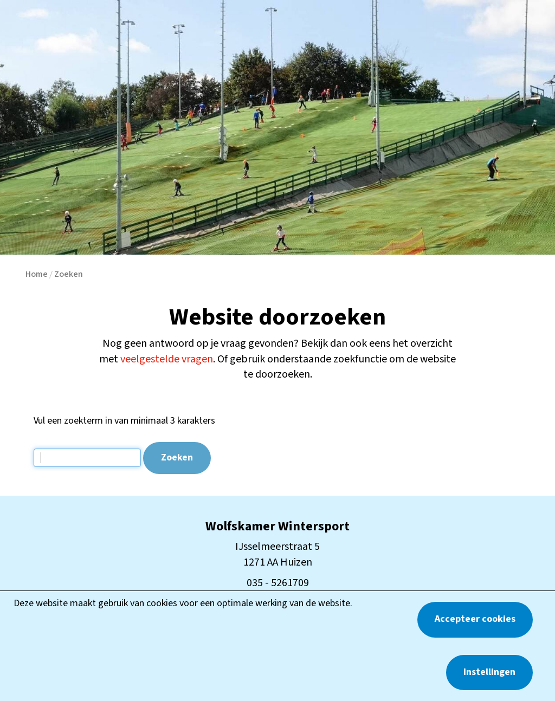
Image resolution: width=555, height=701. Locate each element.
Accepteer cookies (475, 619)
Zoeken (68, 274)
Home (36, 274)
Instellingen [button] (489, 672)
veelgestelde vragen (166, 359)
